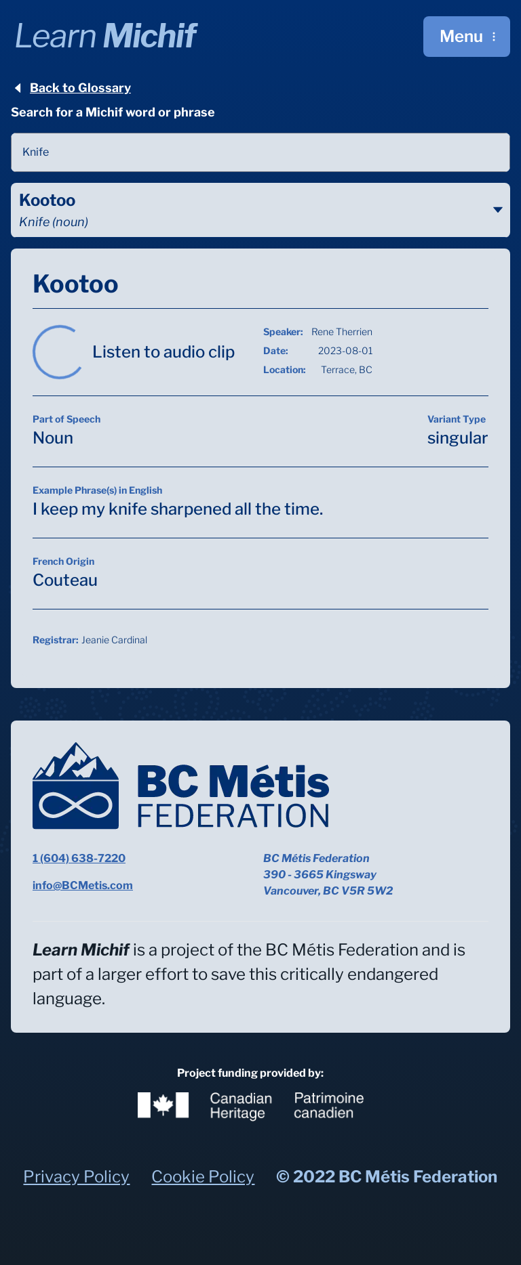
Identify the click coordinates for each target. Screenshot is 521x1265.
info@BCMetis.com (83, 885)
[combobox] (260, 152)
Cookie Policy (202, 1176)
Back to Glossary (71, 88)
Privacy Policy (76, 1176)
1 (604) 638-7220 (79, 858)
